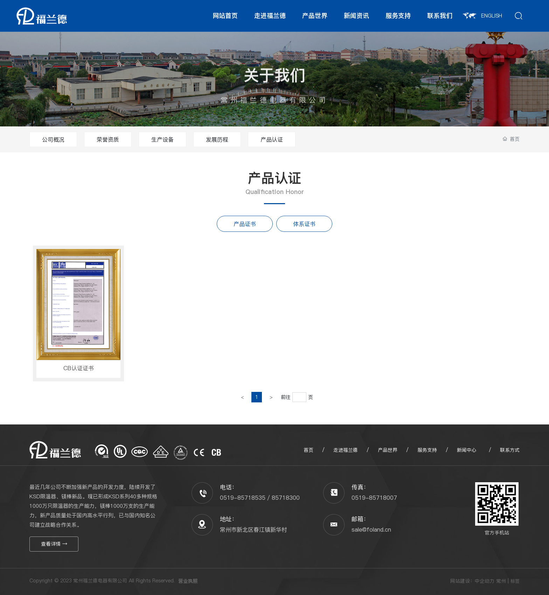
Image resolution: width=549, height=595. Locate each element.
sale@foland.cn (371, 529)
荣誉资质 (108, 139)
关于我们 (274, 84)
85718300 (286, 497)
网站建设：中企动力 (472, 580)
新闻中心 (467, 450)
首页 (308, 450)
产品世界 (387, 450)
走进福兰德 (345, 450)
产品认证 (271, 139)
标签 (515, 581)
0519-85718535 (242, 497)
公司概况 (53, 139)
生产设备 (162, 139)
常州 (501, 580)
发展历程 (217, 139)
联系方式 (509, 450)
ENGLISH (482, 15)
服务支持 (428, 450)
